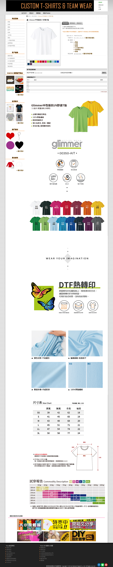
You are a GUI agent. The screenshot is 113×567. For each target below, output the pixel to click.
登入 (100, 7)
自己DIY (24, 13)
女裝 (9, 24)
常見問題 (10, 63)
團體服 (38, 13)
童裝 (9, 27)
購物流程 (101, 5)
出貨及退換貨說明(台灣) (47, 553)
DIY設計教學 (11, 61)
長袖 (9, 37)
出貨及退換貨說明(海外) (47, 555)
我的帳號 (10, 66)
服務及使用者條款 (11, 558)
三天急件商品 (11, 45)
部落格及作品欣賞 (11, 560)
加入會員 (8, 551)
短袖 (9, 32)
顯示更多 (21, 95)
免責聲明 (8, 556)
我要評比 (104, 72)
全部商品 (10, 43)
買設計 (31, 13)
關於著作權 (44, 558)
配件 (9, 29)
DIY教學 (43, 551)
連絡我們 (8, 549)
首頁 (29, 16)
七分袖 (9, 35)
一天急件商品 (11, 40)
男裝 (9, 21)
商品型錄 (34, 16)
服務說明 (43, 547)
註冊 (100, 9)
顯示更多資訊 (90, 38)
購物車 (100, 2)
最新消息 (10, 55)
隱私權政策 (9, 555)
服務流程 (43, 549)
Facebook (8, 562)
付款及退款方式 (10, 553)
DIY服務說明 (11, 58)
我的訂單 (8, 547)
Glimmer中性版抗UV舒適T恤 (12, 7)
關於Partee (46, 13)
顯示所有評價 (88, 53)
